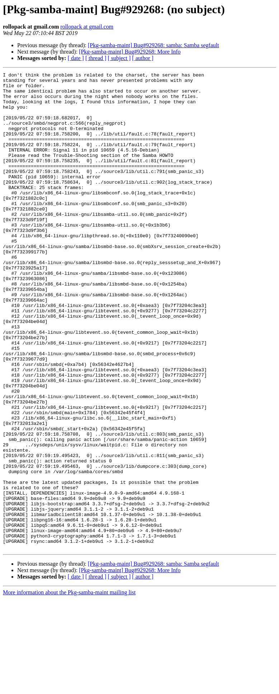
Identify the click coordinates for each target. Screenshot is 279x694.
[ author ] (143, 58)
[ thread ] (95, 58)
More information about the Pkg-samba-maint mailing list (69, 688)
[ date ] (76, 58)
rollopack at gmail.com (87, 27)
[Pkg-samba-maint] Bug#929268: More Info (130, 52)
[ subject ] (119, 58)
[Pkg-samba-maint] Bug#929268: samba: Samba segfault (153, 45)
